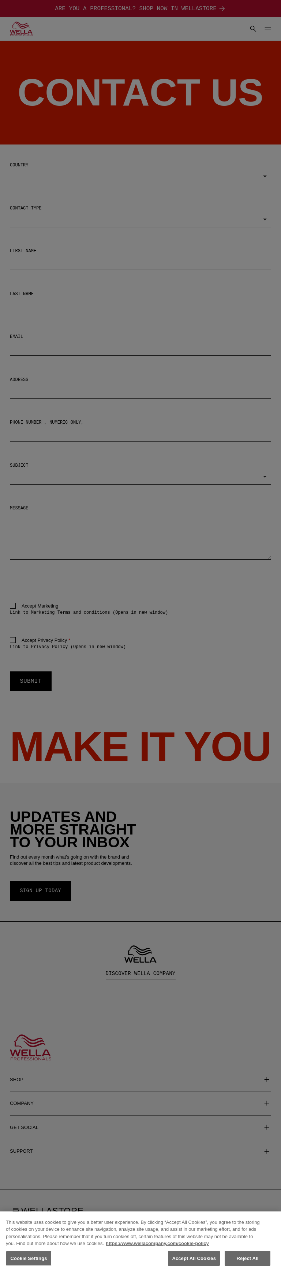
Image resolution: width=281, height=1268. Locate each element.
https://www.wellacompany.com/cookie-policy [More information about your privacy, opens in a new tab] (157, 1250)
